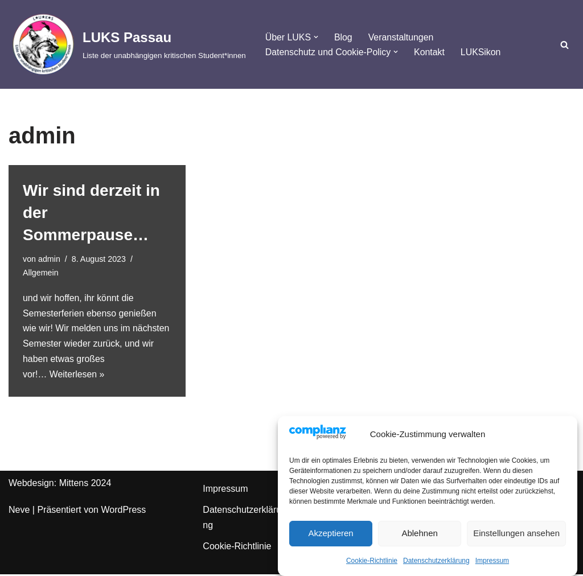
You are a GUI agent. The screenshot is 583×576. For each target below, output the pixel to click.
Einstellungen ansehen (516, 535)
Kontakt (430, 52)
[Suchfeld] (564, 44)
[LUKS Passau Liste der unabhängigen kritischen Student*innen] (127, 44)
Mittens (74, 484)
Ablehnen (419, 535)
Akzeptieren (330, 535)
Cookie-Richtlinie (371, 563)
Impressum (492, 563)
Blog (344, 37)
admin (49, 259)
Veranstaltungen (402, 37)
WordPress (123, 511)
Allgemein (41, 272)
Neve (19, 511)
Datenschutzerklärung (436, 563)
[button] (316, 37)
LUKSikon (482, 52)
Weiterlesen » (77, 376)
